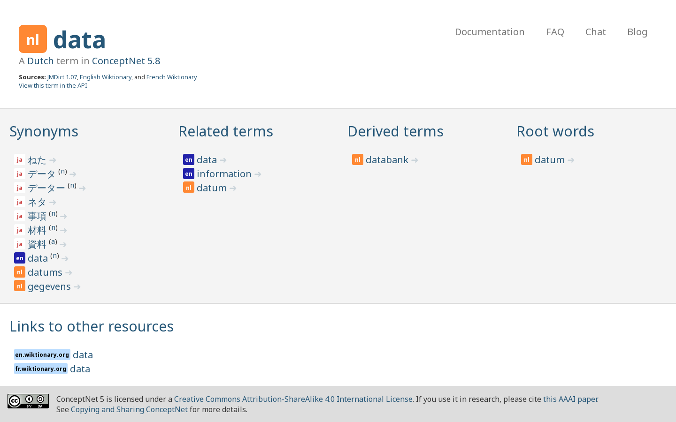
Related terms (225, 131)
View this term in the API (53, 85)
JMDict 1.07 (62, 77)
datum (213, 187)
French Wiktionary (171, 77)
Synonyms (43, 131)
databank (388, 159)
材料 (38, 230)
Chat (595, 31)
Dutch (40, 60)
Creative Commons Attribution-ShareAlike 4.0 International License (293, 399)
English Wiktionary (105, 77)
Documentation (490, 31)
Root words (555, 131)
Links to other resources (91, 326)
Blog (637, 31)
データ (43, 173)
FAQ (555, 31)
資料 (38, 244)
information (225, 173)
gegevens (50, 286)
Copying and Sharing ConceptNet (129, 409)
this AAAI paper (570, 399)
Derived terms (395, 131)
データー (48, 187)
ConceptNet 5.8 (126, 60)
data (79, 39)
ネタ (38, 202)
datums (46, 272)
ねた (38, 159)
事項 (38, 216)
